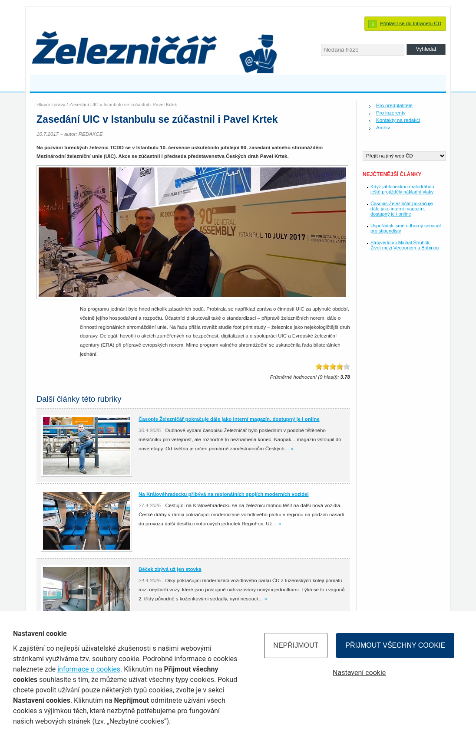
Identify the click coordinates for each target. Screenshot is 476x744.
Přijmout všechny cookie (395, 645)
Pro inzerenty (391, 112)
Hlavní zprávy (50, 104)
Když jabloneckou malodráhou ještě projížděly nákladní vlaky (402, 189)
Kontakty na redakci (398, 120)
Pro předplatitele (394, 105)
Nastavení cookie (359, 673)
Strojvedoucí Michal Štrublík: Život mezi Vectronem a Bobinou (404, 245)
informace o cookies (88, 669)
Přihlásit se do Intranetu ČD (410, 23)
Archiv (383, 127)
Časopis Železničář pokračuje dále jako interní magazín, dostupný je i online (401, 208)
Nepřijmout (295, 645)
